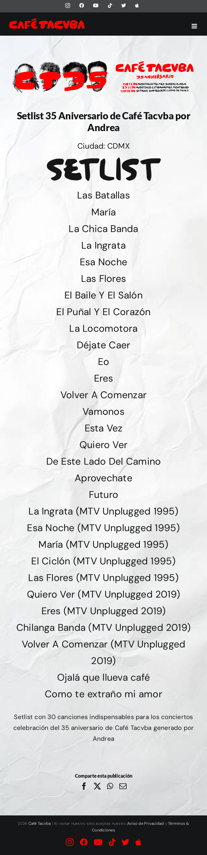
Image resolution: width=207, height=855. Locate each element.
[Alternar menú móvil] (195, 26)
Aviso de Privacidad (145, 823)
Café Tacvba (39, 823)
